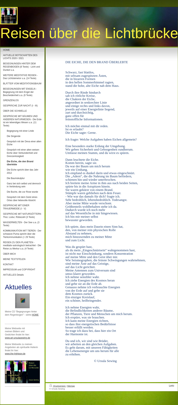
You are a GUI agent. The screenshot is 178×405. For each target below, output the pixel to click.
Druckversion (57, 386)
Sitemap (71, 386)
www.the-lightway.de (15, 353)
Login (171, 385)
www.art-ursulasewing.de (17, 338)
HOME (35, 315)
